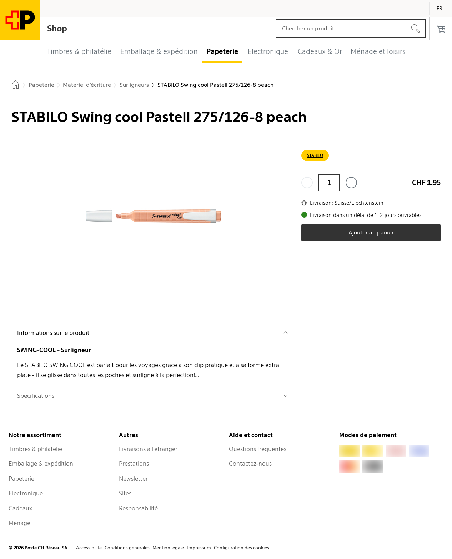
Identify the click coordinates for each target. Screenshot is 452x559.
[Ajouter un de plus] (351, 182)
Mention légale (168, 547)
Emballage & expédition (41, 463)
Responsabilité (138, 508)
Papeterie (21, 478)
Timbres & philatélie (35, 448)
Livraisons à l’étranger (148, 448)
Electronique (26, 493)
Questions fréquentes (257, 448)
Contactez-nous (250, 463)
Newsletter (133, 478)
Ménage (19, 522)
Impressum (199, 547)
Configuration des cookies (241, 547)
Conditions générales (127, 547)
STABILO (315, 155)
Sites (125, 493)
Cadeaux (20, 508)
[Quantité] (329, 182)
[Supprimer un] (307, 182)
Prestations (134, 463)
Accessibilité (89, 547)
